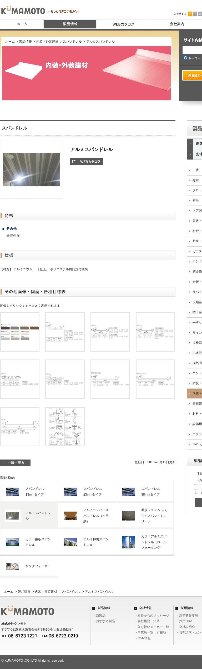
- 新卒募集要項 (187, 615)
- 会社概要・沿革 (148, 621)
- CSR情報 (143, 638)
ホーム (10, 41)
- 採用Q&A (184, 621)
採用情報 (187, 608)
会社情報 (145, 608)
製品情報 (25, 41)
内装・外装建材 (47, 41)
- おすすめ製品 (104, 621)
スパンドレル (72, 41)
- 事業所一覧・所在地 (151, 632)
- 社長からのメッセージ (152, 615)
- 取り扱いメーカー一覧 (152, 627)
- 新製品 (99, 615)
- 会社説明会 (186, 627)
